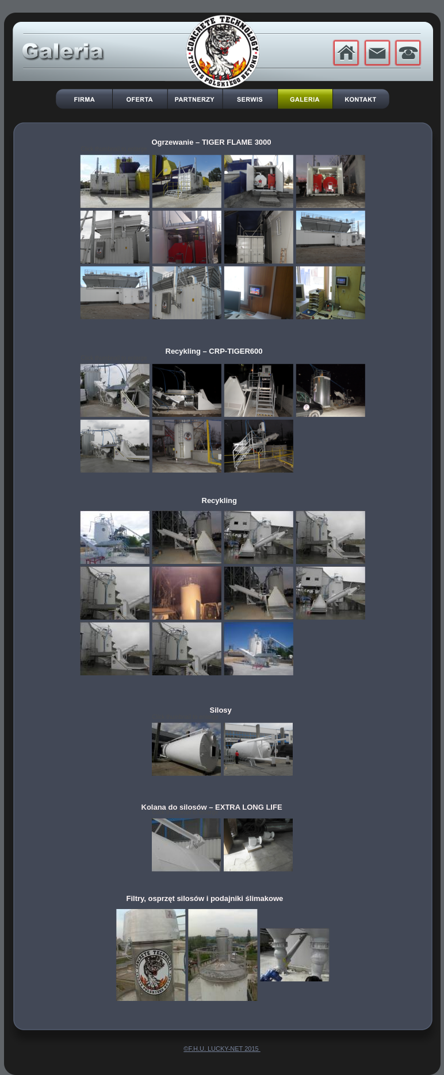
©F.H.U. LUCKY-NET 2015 (221, 1048)
